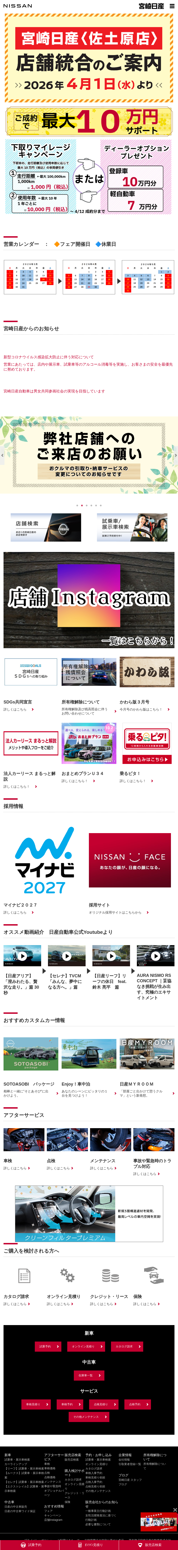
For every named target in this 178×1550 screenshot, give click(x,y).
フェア (48, 1511)
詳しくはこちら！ (17, 786)
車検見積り (33, 1404)
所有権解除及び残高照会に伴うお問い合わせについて (85, 711)
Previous (2, 455)
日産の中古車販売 (15, 1506)
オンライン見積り (83, 1346)
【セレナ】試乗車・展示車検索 (24, 1482)
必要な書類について (98, 1524)
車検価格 (49, 1468)
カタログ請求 (124, 1346)
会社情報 (124, 1459)
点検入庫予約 (93, 1482)
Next (176, 455)
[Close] (175, 1510)
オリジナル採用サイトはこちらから (115, 912)
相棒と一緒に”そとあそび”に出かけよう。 (26, 1093)
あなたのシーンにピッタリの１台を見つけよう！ (85, 1093)
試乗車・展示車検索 (17, 1459)
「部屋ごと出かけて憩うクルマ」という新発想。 (141, 1093)
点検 (47, 1472)
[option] (30, 284)
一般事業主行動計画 (98, 1511)
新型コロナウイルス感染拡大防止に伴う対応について (49, 357)
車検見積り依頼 (95, 1477)
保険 (67, 1502)
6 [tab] (101, 505)
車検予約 (67, 1404)
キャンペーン (52, 1515)
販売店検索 (72, 1459)
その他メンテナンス (86, 1416)
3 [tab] (86, 505)
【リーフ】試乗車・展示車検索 (24, 1468)
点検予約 (134, 1404)
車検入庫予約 (93, 1473)
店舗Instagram (53, 1520)
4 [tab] (91, 505)
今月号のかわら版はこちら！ (141, 709)
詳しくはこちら (15, 709)
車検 (47, 1464)
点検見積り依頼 (95, 1486)
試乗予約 (45, 1346)
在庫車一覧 (86, 1375)
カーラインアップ (15, 1464)
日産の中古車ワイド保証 (20, 1511)
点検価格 (49, 1477)
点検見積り (101, 1404)
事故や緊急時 (52, 1486)
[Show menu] (172, 6)
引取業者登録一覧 (130, 1464)
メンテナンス (52, 1481)
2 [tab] (82, 505)
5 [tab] (96, 505)
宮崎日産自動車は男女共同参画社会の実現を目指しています (54, 391)
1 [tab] (77, 505)
